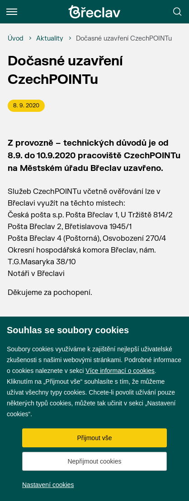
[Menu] (12, 11)
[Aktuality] (49, 39)
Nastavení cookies (48, 484)
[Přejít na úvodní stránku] (94, 11)
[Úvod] (16, 39)
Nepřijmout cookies (94, 461)
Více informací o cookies (120, 370)
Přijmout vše (94, 437)
